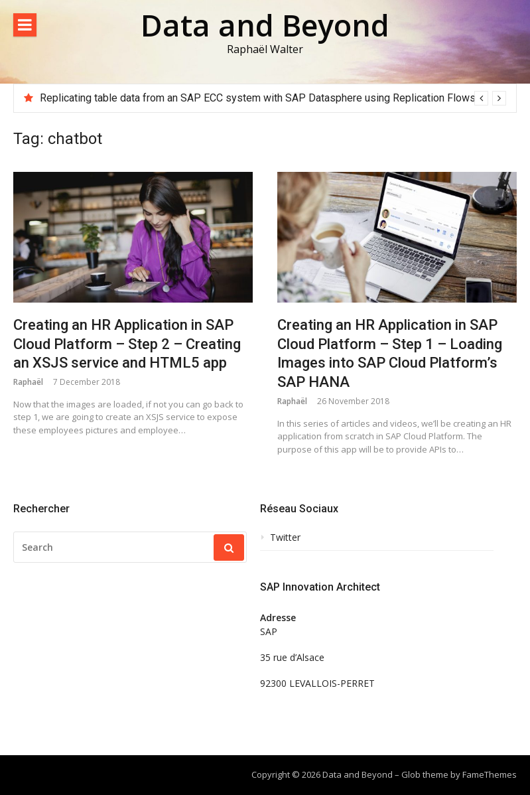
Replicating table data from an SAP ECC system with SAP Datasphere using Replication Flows (258, 98)
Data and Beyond (265, 25)
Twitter (285, 537)
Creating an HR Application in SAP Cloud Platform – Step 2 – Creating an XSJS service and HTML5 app (127, 344)
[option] (273, 98)
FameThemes (489, 774)
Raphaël (28, 382)
